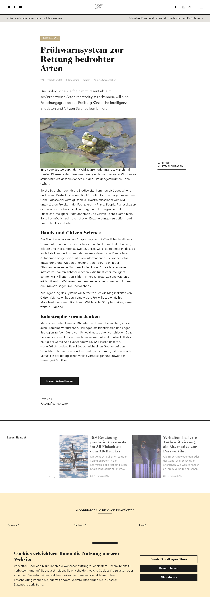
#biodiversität (54, 80)
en (189, 7)
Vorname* (13, 525)
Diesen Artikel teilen (59, 380)
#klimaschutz (72, 80)
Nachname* (80, 525)
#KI (42, 80)
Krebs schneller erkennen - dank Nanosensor (35, 18)
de (183, 7)
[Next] (53, 477)
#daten (86, 80)
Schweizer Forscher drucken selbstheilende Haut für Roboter (166, 18)
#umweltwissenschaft (105, 80)
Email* (142, 525)
